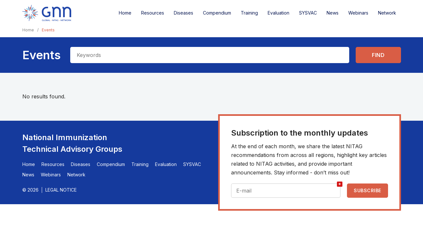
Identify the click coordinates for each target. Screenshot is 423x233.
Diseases (183, 13)
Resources (152, 13)
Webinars (358, 13)
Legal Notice (61, 190)
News (333, 13)
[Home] (47, 13)
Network (387, 13)
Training (249, 13)
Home (125, 13)
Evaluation (278, 13)
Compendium (217, 13)
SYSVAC (308, 13)
